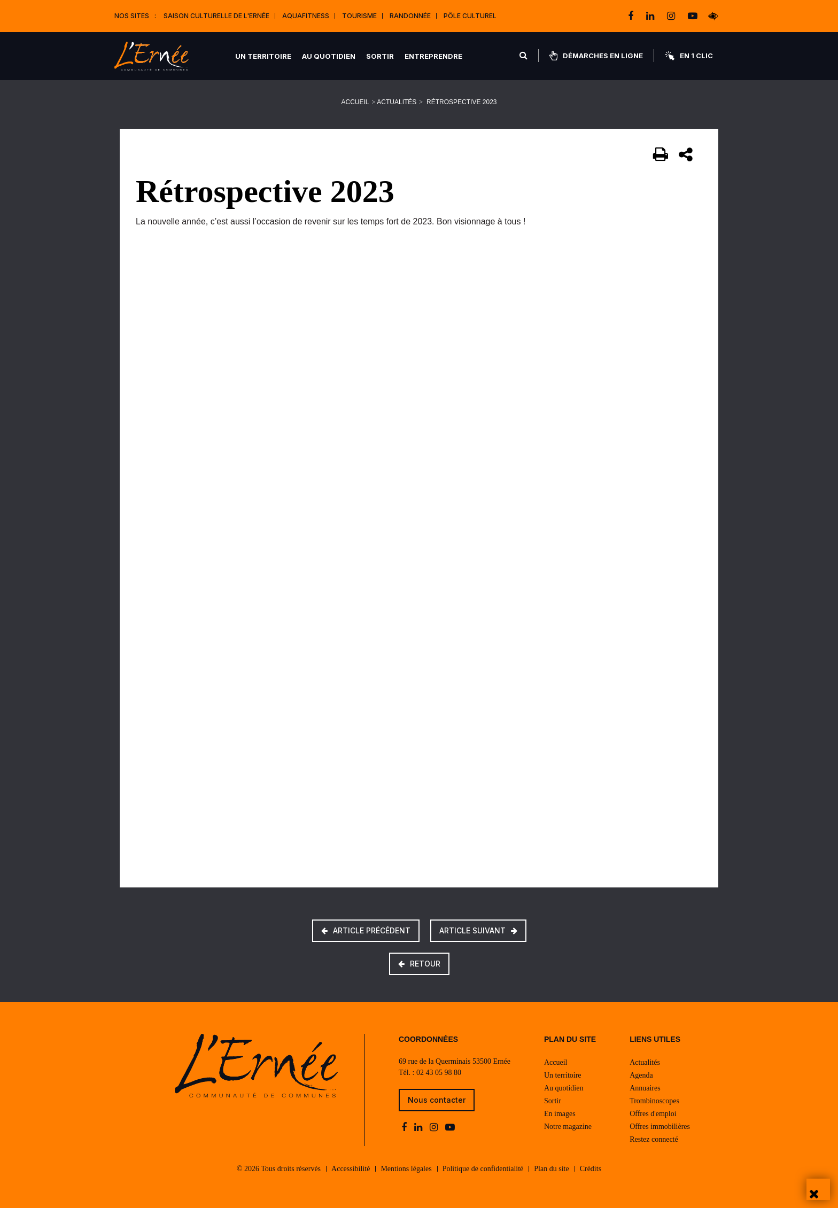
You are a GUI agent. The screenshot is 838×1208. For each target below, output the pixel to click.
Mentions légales (406, 1169)
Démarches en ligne (596, 55)
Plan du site (551, 1169)
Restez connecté (654, 1139)
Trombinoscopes (654, 1101)
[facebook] (631, 16)
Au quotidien (328, 56)
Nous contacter (436, 1099)
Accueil (355, 102)
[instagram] (672, 16)
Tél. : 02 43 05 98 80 (430, 1073)
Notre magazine (568, 1127)
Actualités (396, 102)
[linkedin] (651, 16)
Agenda (641, 1075)
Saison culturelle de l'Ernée (216, 16)
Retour (419, 963)
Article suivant (478, 930)
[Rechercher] (523, 55)
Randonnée (410, 16)
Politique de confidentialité (483, 1169)
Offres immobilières (660, 1127)
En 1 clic (689, 55)
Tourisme (359, 16)
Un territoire (263, 56)
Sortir (380, 56)
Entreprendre (433, 56)
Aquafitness (305, 16)
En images (560, 1114)
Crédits (590, 1169)
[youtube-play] (692, 16)
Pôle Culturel (470, 16)
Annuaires (645, 1088)
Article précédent (365, 930)
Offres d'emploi (653, 1114)
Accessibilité (350, 1169)
